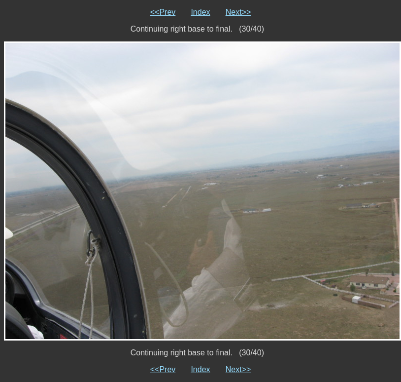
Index (200, 12)
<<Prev (163, 12)
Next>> (238, 12)
